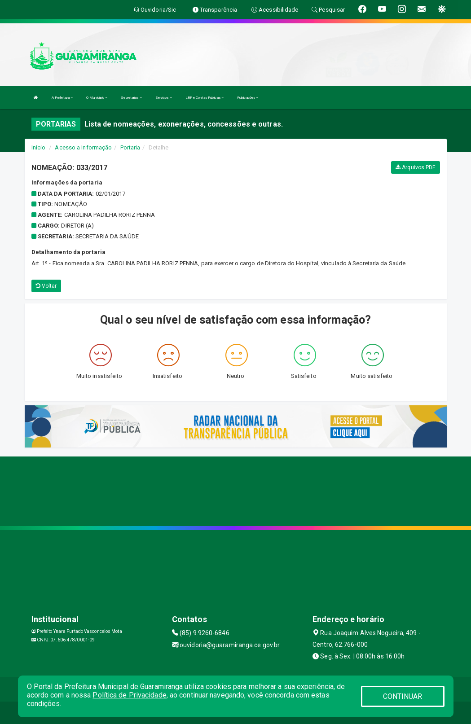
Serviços (163, 98)
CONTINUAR (403, 696)
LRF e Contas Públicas (204, 98)
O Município (96, 98)
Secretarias (131, 98)
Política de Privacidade (129, 695)
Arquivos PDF (415, 167)
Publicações (247, 98)
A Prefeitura (62, 98)
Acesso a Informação (83, 147)
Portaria (130, 147)
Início (38, 147)
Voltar (46, 286)
